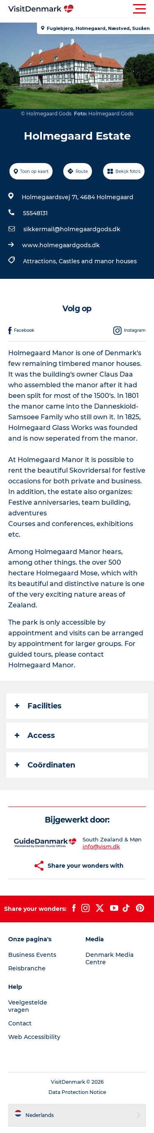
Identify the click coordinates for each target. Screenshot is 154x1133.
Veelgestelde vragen (27, 1006)
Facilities (38, 705)
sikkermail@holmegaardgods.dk (71, 229)
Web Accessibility (34, 1037)
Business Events (32, 954)
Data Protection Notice (77, 1092)
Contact (20, 1023)
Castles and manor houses (98, 261)
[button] (114, 9)
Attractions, (41, 261)
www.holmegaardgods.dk (61, 245)
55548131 (35, 213)
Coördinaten (45, 765)
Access (35, 735)
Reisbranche (27, 968)
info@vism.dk (101, 846)
